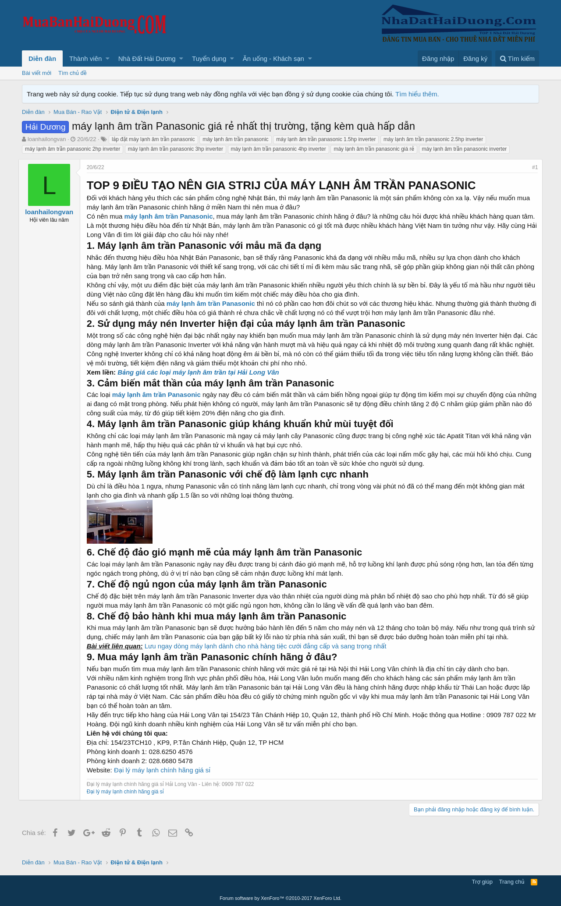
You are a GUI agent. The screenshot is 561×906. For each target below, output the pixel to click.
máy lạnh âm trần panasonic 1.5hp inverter (326, 139)
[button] (107, 58)
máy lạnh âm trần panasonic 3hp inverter (175, 149)
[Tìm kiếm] (517, 58)
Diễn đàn (42, 58)
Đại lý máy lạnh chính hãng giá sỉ (165, 779)
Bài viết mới (36, 73)
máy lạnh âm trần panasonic (235, 139)
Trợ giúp (482, 882)
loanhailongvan (47, 139)
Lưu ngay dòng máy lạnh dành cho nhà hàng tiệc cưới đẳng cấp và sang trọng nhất (269, 655)
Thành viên (85, 58)
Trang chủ (512, 882)
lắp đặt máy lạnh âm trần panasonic (153, 139)
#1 (531, 167)
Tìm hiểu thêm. (417, 94)
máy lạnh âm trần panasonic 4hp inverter (278, 149)
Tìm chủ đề (72, 73)
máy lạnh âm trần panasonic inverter (464, 149)
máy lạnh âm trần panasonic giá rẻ (374, 149)
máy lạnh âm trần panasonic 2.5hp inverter (433, 139)
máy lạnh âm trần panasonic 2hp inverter (72, 149)
